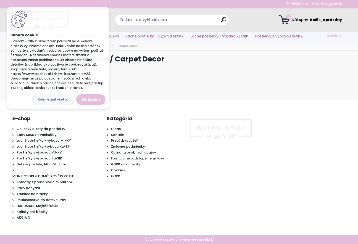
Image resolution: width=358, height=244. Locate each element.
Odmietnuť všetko (53, 99)
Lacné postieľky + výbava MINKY (155, 36)
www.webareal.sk (197, 239)
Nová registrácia (329, 3)
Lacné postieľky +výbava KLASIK (219, 36)
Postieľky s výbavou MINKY (279, 36)
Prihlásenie (299, 3)
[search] (223, 21)
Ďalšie (332, 36)
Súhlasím (91, 99)
